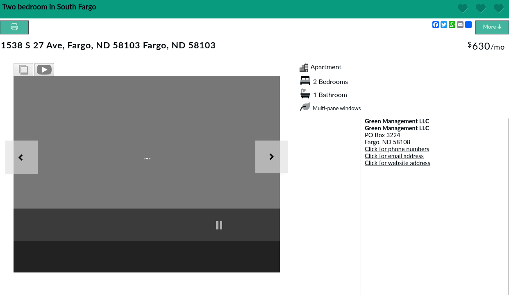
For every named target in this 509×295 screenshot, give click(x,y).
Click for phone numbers (397, 148)
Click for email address (394, 155)
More (492, 26)
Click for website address (397, 162)
